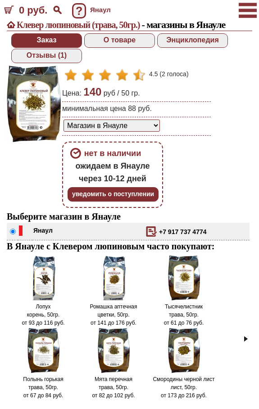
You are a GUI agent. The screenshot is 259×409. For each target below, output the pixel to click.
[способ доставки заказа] (112, 125)
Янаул (43, 230)
